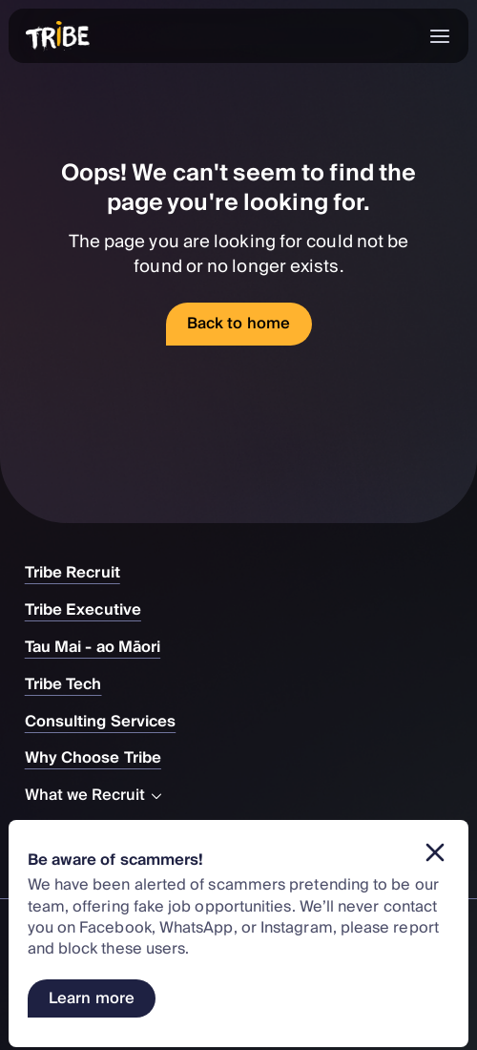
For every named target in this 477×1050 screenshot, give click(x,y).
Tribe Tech (73, 684)
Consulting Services (110, 721)
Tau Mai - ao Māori (102, 647)
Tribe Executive (92, 609)
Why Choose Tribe (102, 757)
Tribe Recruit (82, 572)
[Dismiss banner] (435, 852)
